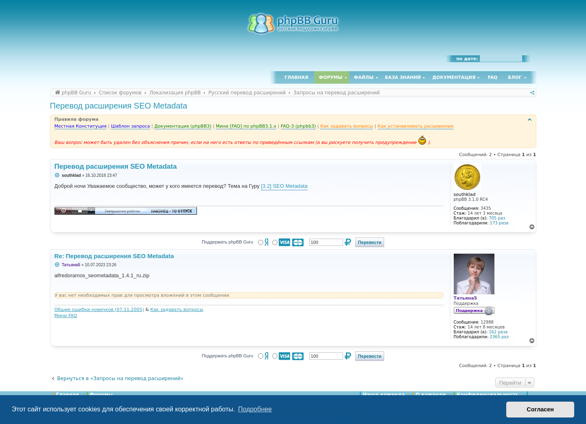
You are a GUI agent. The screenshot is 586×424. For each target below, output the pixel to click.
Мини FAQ (66, 315)
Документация (453, 77)
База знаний (403, 77)
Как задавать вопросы (176, 309)
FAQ (493, 77)
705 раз (497, 218)
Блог (514, 77)
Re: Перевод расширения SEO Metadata (114, 255)
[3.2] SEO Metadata (284, 186)
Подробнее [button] (255, 409)
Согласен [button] (540, 409)
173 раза (499, 223)
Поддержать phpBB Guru (227, 241)
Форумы (331, 77)
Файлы (364, 77)
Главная (296, 77)
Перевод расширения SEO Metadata (119, 105)
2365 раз (499, 337)
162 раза (498, 332)
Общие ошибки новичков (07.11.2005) (99, 309)
